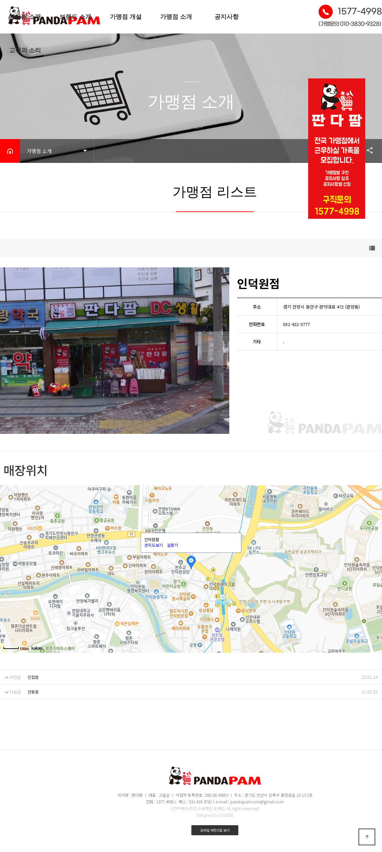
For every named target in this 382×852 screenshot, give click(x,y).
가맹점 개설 (126, 16)
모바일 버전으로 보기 (215, 830)
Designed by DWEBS (215, 815)
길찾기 (172, 545)
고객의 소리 (25, 50)
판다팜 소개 (25, 16)
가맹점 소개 (176, 16)
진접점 (33, 677)
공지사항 (226, 16)
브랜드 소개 (75, 16)
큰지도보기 (153, 545)
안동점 (33, 692)
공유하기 (366, 150)
